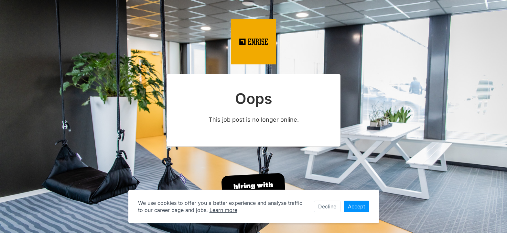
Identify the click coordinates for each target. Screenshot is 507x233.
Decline (327, 206)
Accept (356, 206)
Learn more (223, 210)
